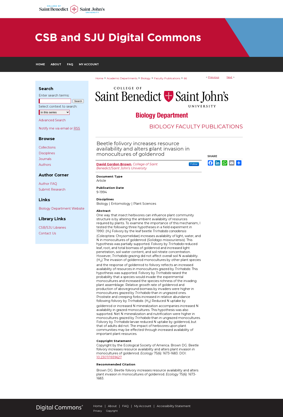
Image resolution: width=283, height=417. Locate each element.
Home (99, 78)
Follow (193, 164)
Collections (47, 147)
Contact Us (47, 233)
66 (185, 78)
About (112, 406)
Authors (45, 165)
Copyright (112, 410)
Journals (45, 159)
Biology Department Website (61, 208)
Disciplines (47, 153)
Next (229, 77)
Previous (213, 77)
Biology (146, 78)
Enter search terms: (54, 95)
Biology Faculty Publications (196, 126)
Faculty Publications (167, 78)
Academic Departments (122, 78)
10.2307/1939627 (109, 357)
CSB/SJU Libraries (52, 228)
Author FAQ (48, 184)
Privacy (97, 410)
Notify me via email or (59, 128)
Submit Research (52, 189)
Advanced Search (52, 120)
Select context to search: (58, 106)
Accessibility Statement (174, 406)
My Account (142, 406)
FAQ (125, 406)
